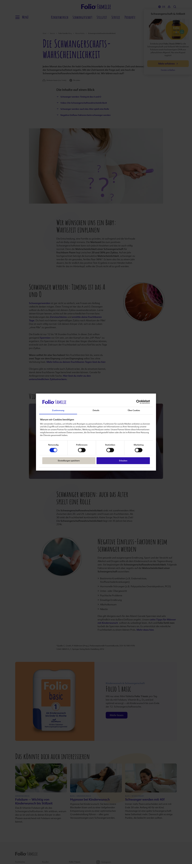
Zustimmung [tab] (58, 410)
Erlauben (123, 460)
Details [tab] (96, 410)
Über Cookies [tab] (134, 410)
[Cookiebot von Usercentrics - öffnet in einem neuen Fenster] (138, 402)
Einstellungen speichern (69, 460)
